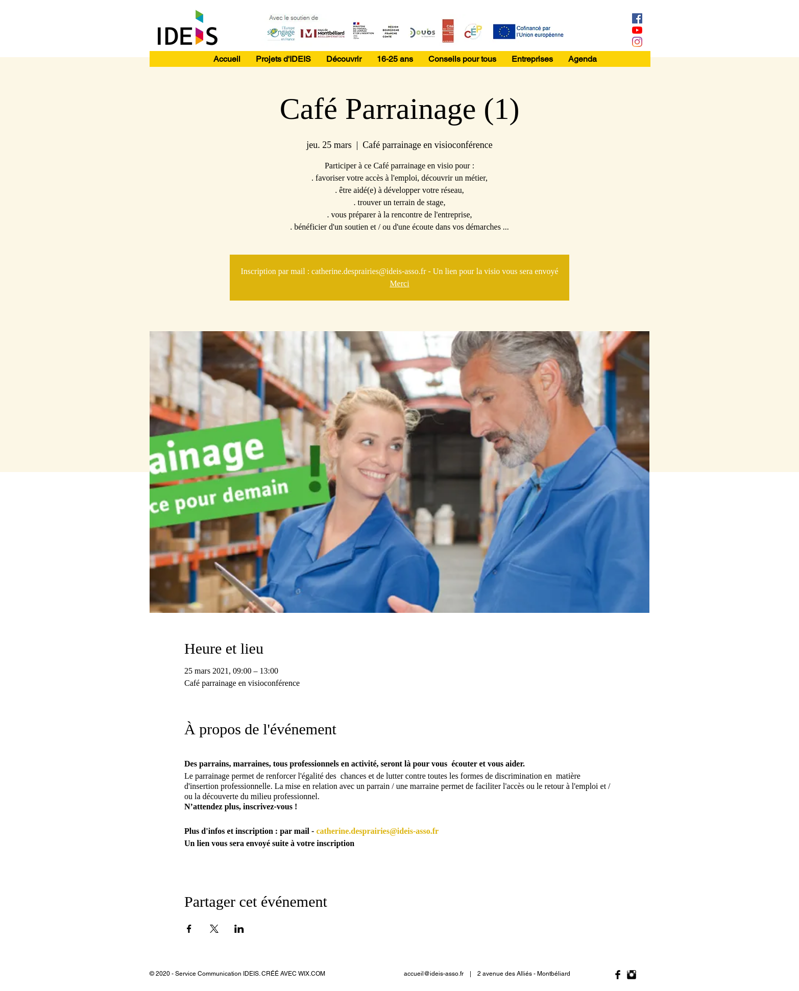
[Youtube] (637, 30)
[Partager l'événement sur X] (214, 929)
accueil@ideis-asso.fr (434, 973)
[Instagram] (637, 42)
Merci (399, 283)
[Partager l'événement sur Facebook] (189, 929)
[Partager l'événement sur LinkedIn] (239, 929)
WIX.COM (311, 973)
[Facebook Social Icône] (637, 18)
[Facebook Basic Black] (617, 974)
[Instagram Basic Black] (631, 974)
